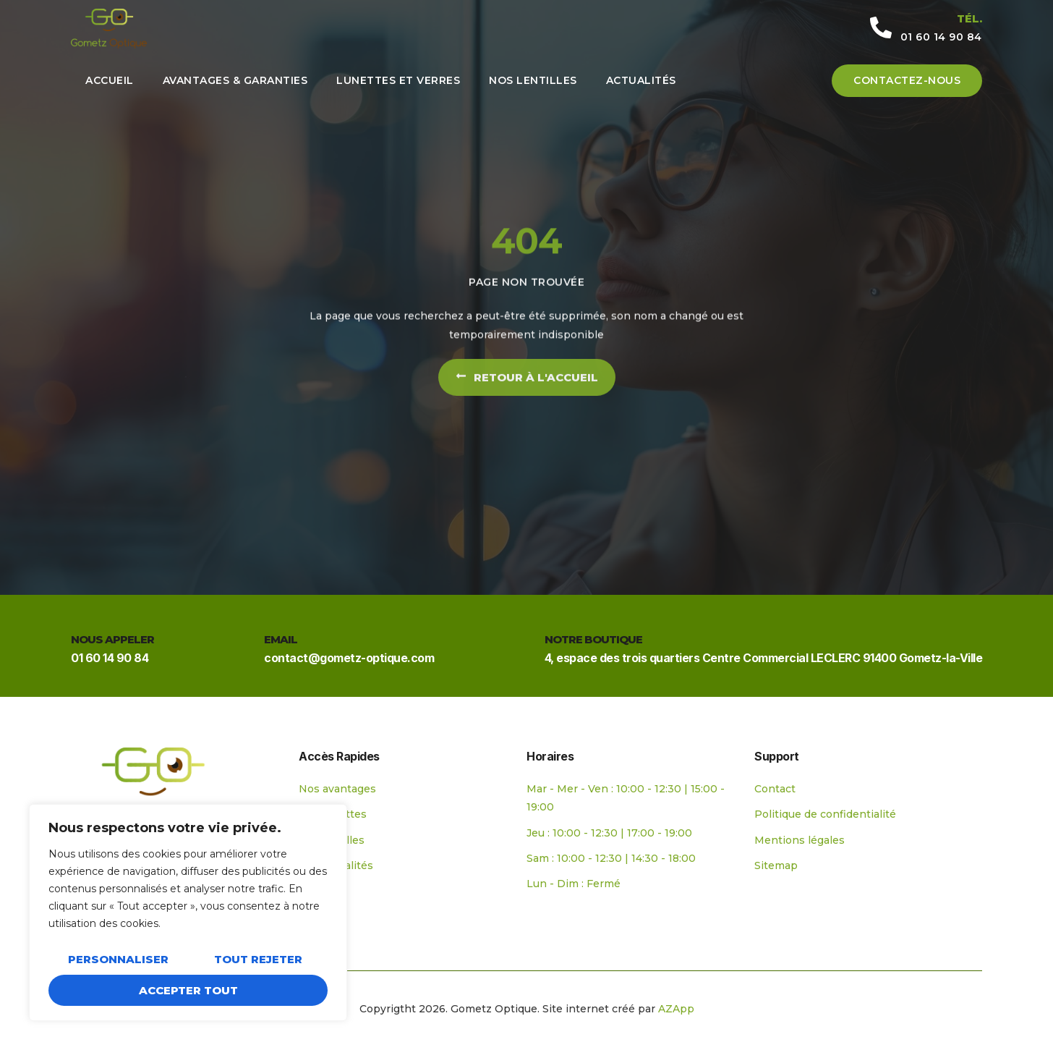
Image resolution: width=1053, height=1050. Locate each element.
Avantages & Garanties (235, 80)
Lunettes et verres (398, 80)
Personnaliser (118, 959)
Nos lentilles (533, 80)
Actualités (641, 80)
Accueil (109, 80)
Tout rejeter (258, 959)
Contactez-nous (906, 80)
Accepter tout (188, 990)
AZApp (676, 1008)
